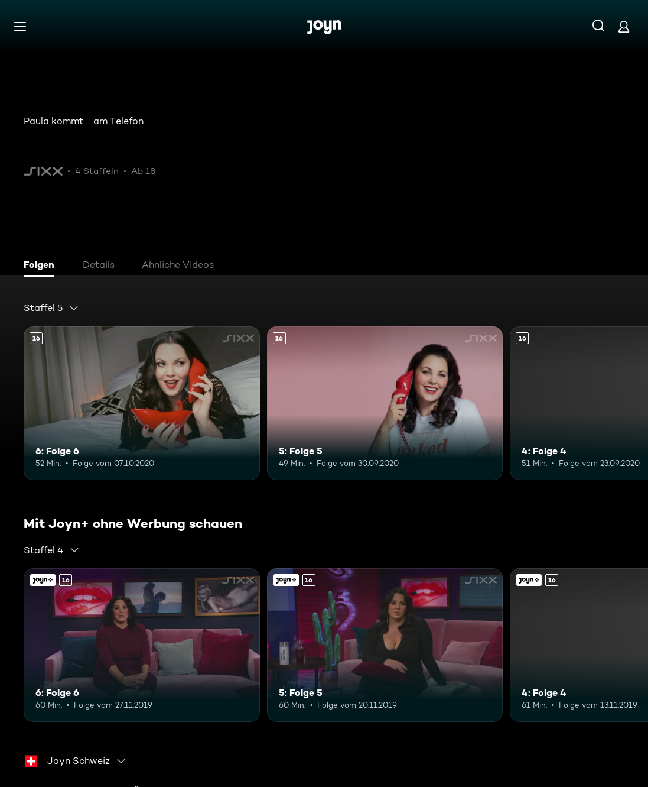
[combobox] (51, 308)
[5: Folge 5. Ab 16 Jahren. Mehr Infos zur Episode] (385, 403)
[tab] (42, 266)
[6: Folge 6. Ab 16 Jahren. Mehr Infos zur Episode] (142, 403)
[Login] (624, 26)
